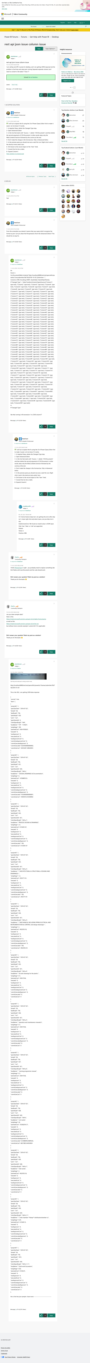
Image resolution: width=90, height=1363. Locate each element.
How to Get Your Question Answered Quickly (69, 102)
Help (75, 22)
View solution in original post (15, 154)
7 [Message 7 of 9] (11, 159)
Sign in (69, 22)
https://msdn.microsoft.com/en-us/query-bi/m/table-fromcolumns (26, 619)
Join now (4, 9)
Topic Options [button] (49, 49)
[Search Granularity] (37, 26)
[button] (39, 49)
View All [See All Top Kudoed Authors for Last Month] (64, 179)
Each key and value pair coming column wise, (21, 681)
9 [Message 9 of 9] (11, 204)
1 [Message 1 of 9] (11, 89)
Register (63, 22)
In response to (12, 117)
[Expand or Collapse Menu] (2, 19)
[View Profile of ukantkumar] (14, 56)
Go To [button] (81, 22)
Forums (24, 36)
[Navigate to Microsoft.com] (6, 14)
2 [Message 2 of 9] (11, 645)
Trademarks (4, 1353)
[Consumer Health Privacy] (23, 1357)
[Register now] (67, 80)
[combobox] (66, 26)
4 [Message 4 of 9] (11, 241)
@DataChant (18, 568)
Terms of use (4, 1350)
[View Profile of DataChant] (17, 112)
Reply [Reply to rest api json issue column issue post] (51, 95)
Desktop (55, 36)
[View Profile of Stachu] (17, 557)
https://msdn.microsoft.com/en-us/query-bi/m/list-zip (22, 624)
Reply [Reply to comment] (51, 165)
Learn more (74, 30)
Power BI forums (11, 36)
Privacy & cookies (5, 1348)
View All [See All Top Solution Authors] (64, 141)
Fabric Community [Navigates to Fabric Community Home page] (20, 14)
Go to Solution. (33, 77)
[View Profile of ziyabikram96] (27, 506)
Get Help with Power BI (39, 36)
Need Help (14, 84)
